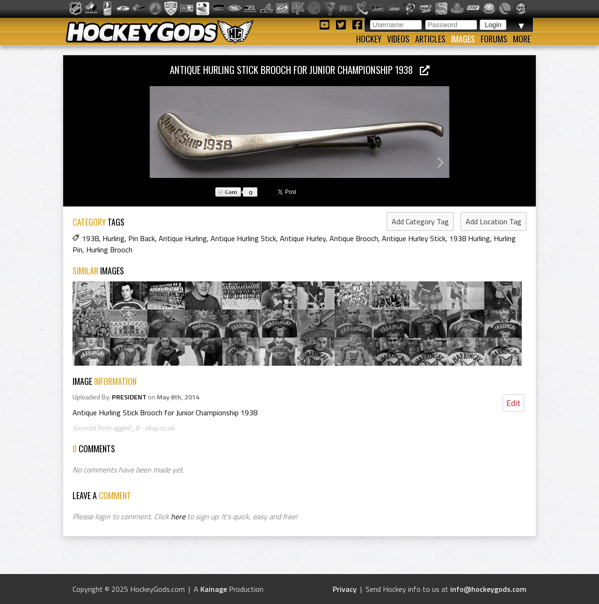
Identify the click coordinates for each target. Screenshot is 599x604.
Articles (430, 39)
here (178, 516)
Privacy (345, 589)
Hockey (368, 39)
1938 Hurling (469, 238)
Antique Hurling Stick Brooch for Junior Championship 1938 (300, 69)
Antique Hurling (183, 238)
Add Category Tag (420, 221)
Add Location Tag (493, 221)
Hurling (113, 238)
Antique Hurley (303, 238)
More (522, 39)
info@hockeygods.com (488, 589)
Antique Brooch (353, 238)
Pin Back (141, 238)
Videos (398, 39)
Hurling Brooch (109, 249)
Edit (513, 403)
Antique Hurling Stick (243, 238)
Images (463, 39)
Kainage (213, 589)
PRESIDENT (129, 397)
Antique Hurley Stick (414, 238)
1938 (90, 238)
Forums (494, 39)
